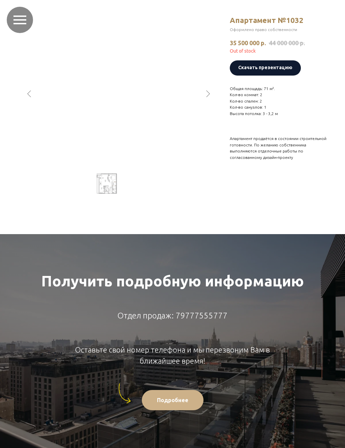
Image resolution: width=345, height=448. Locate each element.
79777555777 (201, 315)
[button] (172, 400)
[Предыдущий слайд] (29, 93)
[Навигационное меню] (19, 20)
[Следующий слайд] (207, 93)
